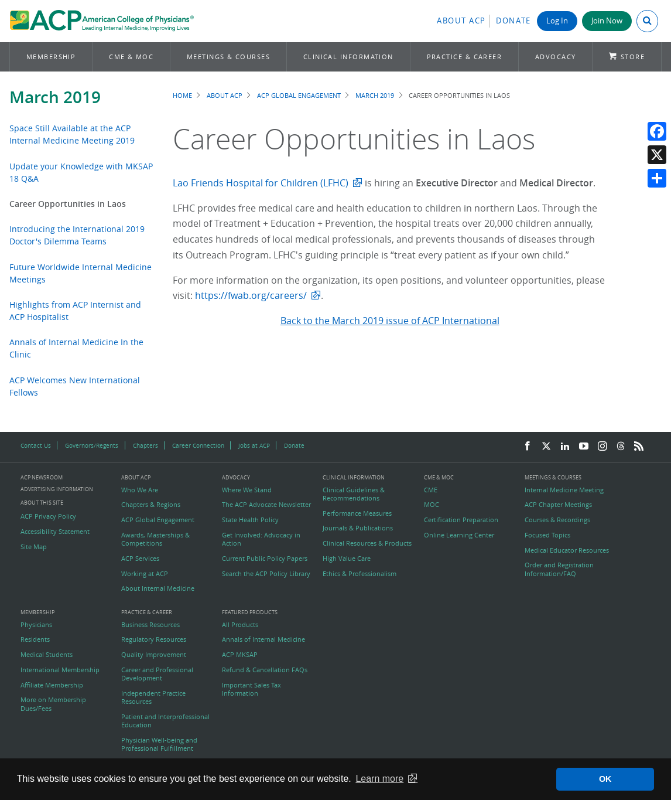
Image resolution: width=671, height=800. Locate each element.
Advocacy (555, 56)
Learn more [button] (379, 779)
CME (430, 490)
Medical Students (46, 655)
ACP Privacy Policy (48, 516)
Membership (51, 56)
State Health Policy (250, 520)
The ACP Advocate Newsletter (266, 505)
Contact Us (35, 445)
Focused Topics (547, 535)
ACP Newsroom (41, 478)
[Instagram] (602, 446)
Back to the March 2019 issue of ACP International (389, 320)
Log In (557, 21)
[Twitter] (546, 446)
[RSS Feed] (638, 446)
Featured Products (250, 613)
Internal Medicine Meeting (564, 490)
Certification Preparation (461, 520)
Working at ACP (144, 574)
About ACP (461, 21)
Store (633, 56)
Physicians (36, 625)
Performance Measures (357, 513)
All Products (240, 625)
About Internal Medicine (157, 588)
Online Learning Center (459, 535)
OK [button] (605, 779)
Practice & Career (464, 56)
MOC (431, 505)
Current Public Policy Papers (264, 558)
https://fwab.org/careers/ (251, 295)
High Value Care (347, 558)
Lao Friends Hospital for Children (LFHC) (260, 182)
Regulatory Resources (153, 639)
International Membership (60, 670)
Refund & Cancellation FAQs (264, 670)
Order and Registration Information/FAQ (559, 569)
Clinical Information (348, 56)
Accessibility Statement (55, 531)
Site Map (33, 547)
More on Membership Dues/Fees (53, 704)
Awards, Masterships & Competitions (155, 539)
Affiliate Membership (51, 685)
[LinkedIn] (565, 446)
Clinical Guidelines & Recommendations (354, 494)
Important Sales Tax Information (251, 689)
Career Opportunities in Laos (67, 203)
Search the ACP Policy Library (266, 574)
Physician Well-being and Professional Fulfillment (159, 744)
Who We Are (139, 490)
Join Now (606, 21)
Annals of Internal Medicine (263, 639)
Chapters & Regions (150, 505)
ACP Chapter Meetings (558, 505)
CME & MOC (131, 56)
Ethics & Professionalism (359, 574)
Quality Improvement (153, 655)
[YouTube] (583, 446)
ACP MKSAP (240, 655)
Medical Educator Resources (567, 550)
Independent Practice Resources (153, 697)
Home (182, 95)
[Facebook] (527, 446)
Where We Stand (247, 490)
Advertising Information (56, 489)
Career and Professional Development (157, 674)
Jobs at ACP (254, 445)
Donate (513, 21)
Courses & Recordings (557, 520)
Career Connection (198, 445)
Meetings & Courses (228, 56)
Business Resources (150, 625)
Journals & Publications (358, 528)
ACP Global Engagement (299, 95)
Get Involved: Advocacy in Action (261, 539)
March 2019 (55, 97)
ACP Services (140, 558)
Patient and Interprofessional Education (165, 721)
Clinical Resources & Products (367, 543)
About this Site (41, 502)
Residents (35, 639)
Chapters (145, 445)
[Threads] (621, 446)
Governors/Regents (91, 445)
